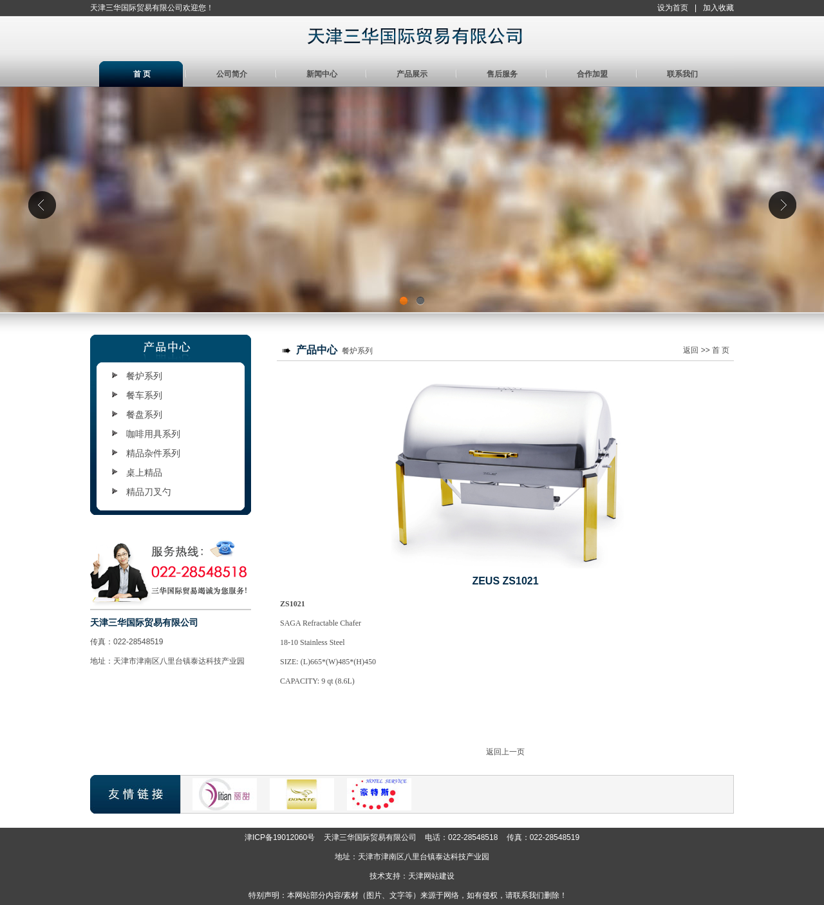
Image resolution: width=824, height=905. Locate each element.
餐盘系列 (144, 414)
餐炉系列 (144, 376)
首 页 (142, 74)
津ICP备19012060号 (280, 837)
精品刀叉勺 (148, 492)
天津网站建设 (431, 876)
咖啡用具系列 (153, 434)
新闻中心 (321, 74)
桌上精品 (144, 472)
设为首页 (672, 7)
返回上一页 (505, 751)
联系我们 (682, 74)
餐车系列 (144, 395)
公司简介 (231, 74)
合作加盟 (592, 74)
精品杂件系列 (153, 453)
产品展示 (412, 74)
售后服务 (502, 74)
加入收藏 (718, 7)
